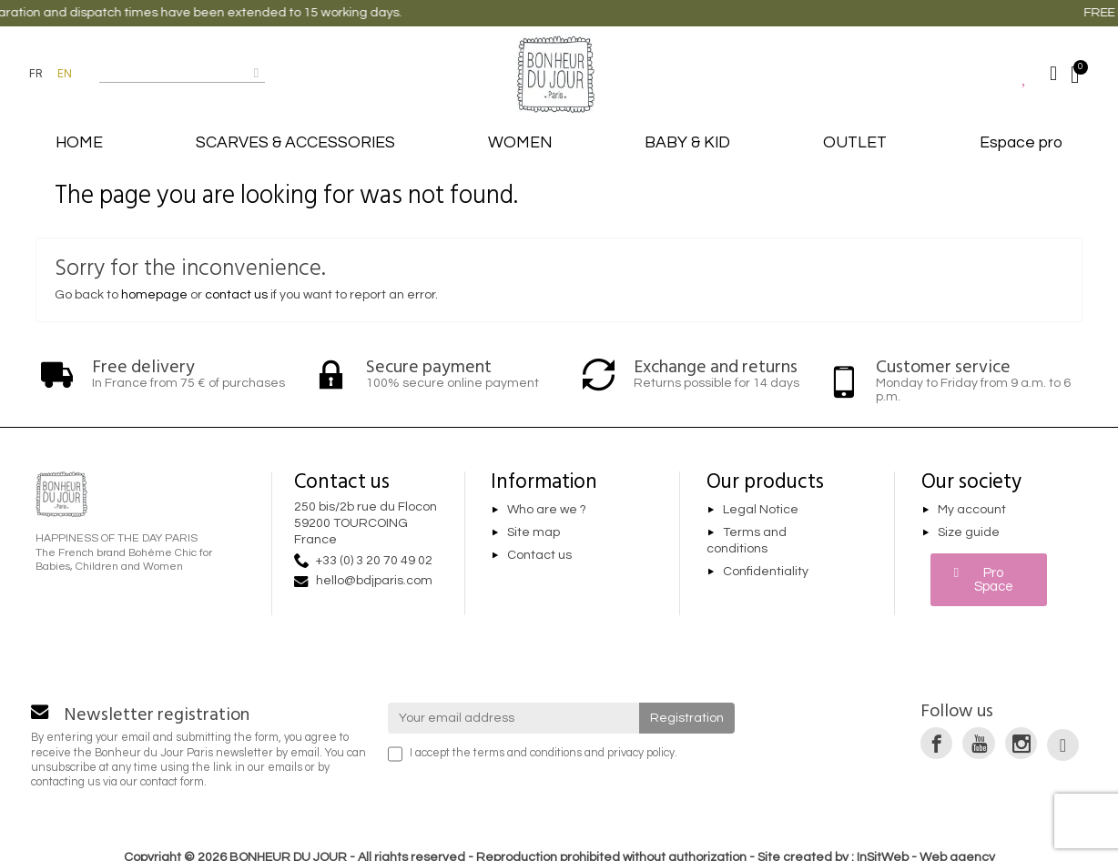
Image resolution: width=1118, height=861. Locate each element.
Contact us (539, 555)
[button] (989, 579)
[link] (936, 743)
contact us (236, 295)
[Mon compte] (1053, 74)
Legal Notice (760, 509)
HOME (79, 143)
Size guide (969, 532)
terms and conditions (527, 753)
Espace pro (1021, 143)
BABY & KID (687, 143)
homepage (154, 295)
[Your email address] (514, 718)
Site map (533, 532)
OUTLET (855, 143)
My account (972, 509)
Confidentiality (765, 571)
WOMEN (520, 143)
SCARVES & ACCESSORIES (295, 143)
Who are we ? (546, 509)
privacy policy (641, 753)
